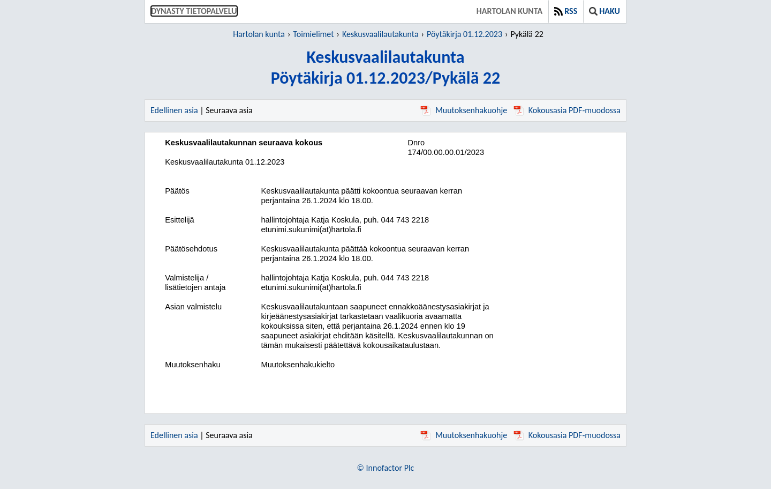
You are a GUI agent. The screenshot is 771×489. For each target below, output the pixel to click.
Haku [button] (604, 11)
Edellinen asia (174, 110)
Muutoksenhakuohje (463, 110)
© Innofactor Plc (385, 468)
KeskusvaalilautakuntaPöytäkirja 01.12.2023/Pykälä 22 (385, 67)
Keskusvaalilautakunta (380, 34)
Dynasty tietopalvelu (194, 11)
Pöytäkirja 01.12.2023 (464, 34)
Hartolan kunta (509, 11)
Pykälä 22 (526, 34)
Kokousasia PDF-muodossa (567, 110)
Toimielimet (313, 34)
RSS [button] (565, 11)
